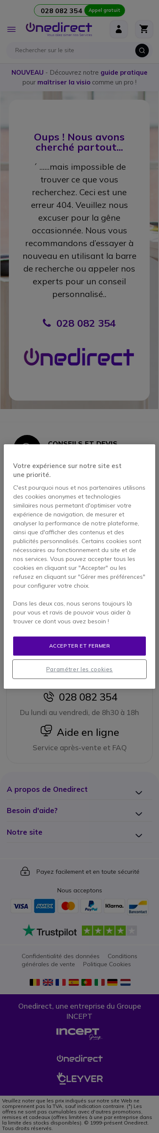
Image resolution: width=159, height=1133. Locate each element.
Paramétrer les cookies (79, 669)
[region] (79, 566)
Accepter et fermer (79, 645)
